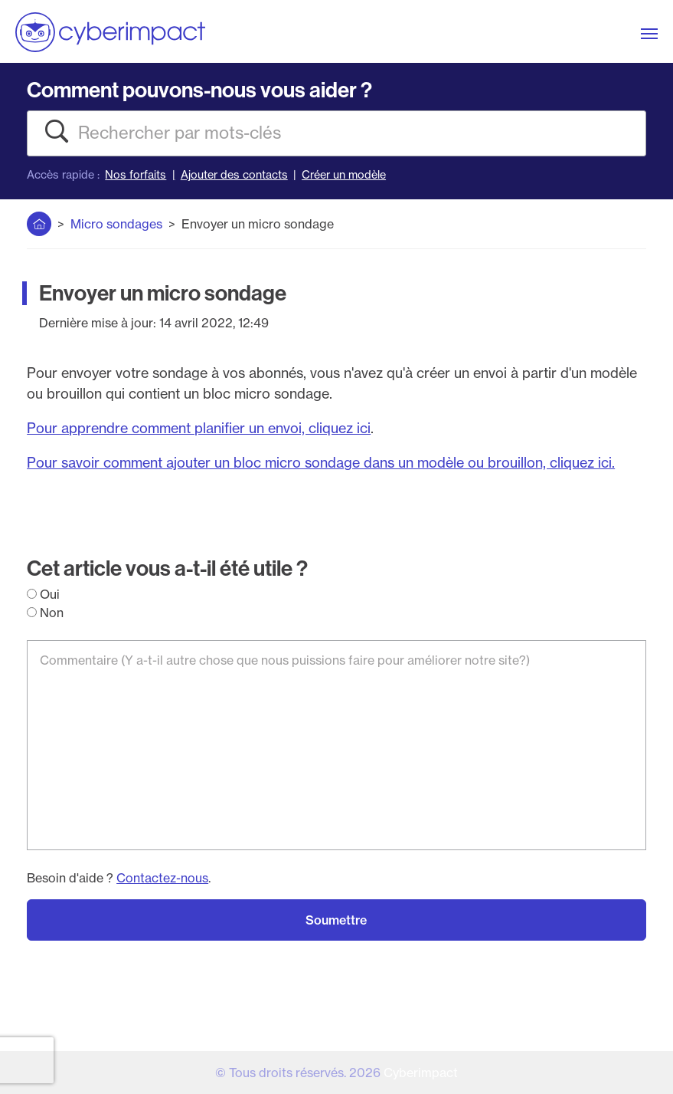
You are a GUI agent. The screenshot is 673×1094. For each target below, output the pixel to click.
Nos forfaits (135, 175)
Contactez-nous (162, 877)
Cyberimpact (421, 1072)
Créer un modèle (344, 175)
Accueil (39, 220)
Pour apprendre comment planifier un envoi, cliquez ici (199, 428)
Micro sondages (116, 224)
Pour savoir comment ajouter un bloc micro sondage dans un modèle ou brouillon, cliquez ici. (321, 462)
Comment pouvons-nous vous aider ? (199, 89)
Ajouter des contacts (234, 175)
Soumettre (336, 920)
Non (45, 612)
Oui (43, 594)
